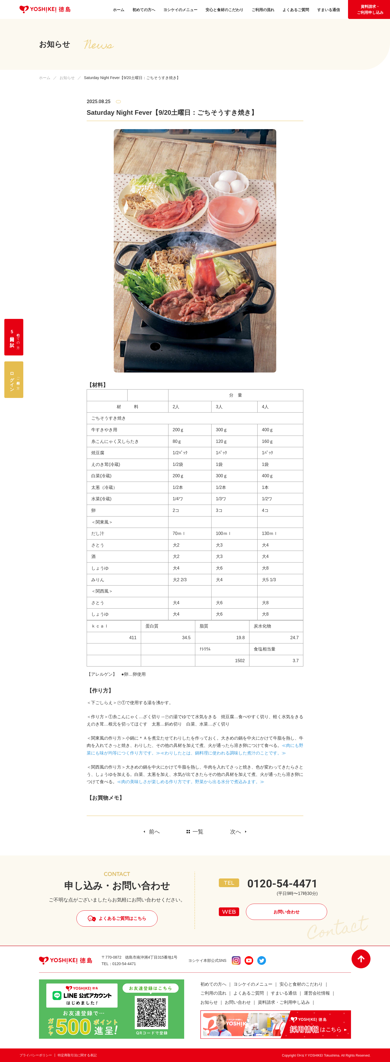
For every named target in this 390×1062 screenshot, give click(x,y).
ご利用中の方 (15, 379)
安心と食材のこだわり (301, 984)
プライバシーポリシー (36, 1055)
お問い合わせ (287, 912)
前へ (154, 831)
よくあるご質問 (248, 993)
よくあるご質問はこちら (122, 918)
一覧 (198, 831)
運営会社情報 (317, 993)
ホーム (44, 78)
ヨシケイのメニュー (252, 984)
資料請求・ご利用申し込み (370, 9)
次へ (235, 831)
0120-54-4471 (282, 883)
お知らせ (67, 78)
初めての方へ (213, 984)
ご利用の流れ (213, 993)
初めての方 (15, 337)
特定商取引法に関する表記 (77, 1055)
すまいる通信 (284, 993)
